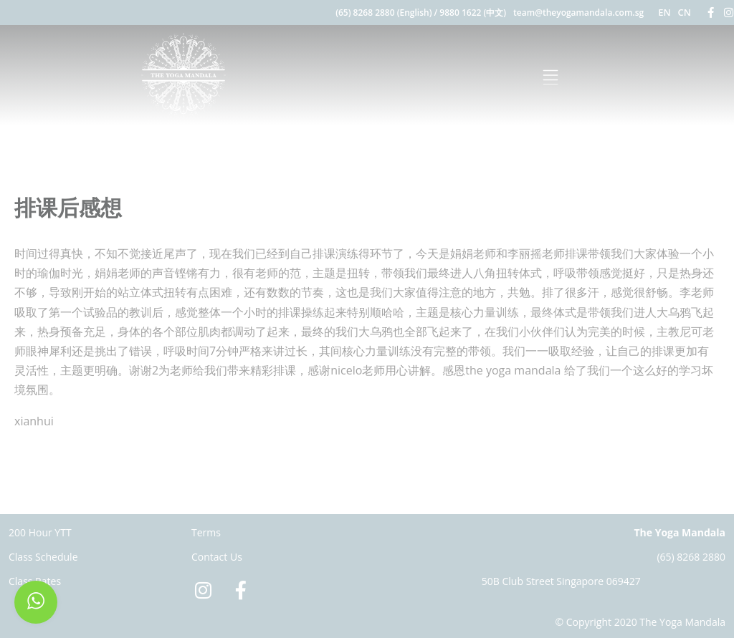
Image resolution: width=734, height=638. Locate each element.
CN (684, 12)
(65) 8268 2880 (691, 557)
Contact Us (216, 557)
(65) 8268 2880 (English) (383, 12)
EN (664, 12)
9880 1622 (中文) (472, 12)
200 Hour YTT (40, 532)
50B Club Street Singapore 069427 (561, 581)
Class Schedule (43, 557)
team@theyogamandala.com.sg (578, 12)
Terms (206, 532)
